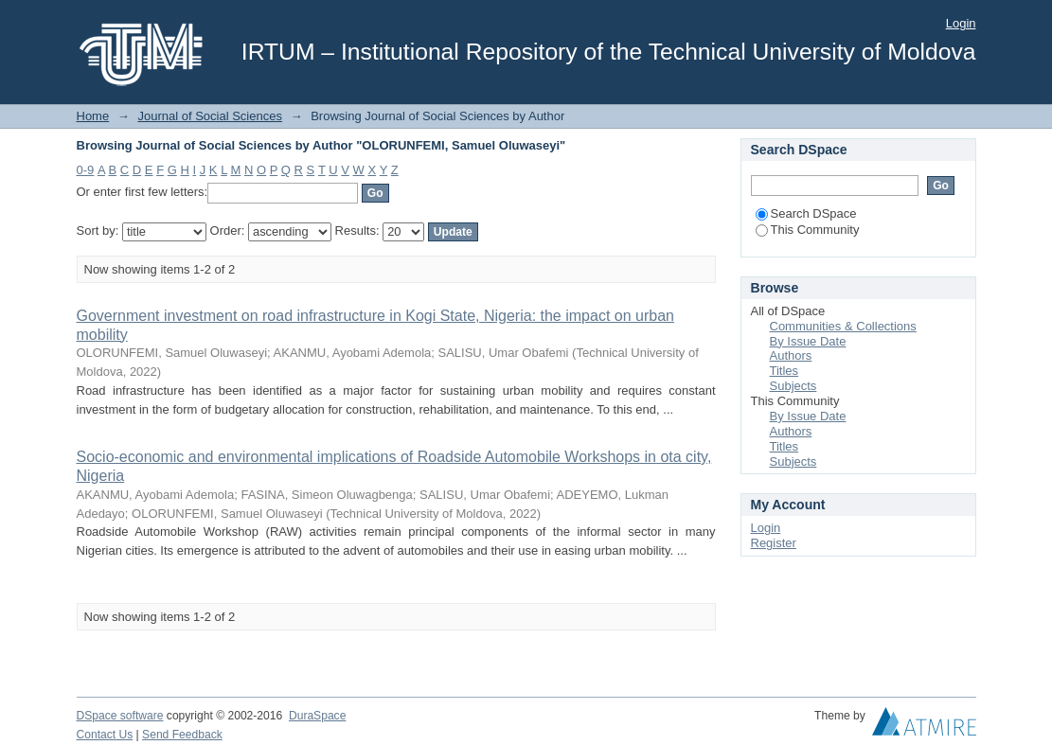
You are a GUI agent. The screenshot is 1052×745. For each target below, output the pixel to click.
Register (773, 543)
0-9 (86, 170)
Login (961, 23)
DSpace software (120, 715)
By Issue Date (808, 341)
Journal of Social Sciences (209, 116)
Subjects (793, 386)
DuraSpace (317, 715)
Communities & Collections (843, 326)
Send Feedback (182, 734)
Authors (791, 355)
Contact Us (105, 734)
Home (93, 116)
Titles (784, 371)
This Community (808, 229)
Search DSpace (806, 213)
